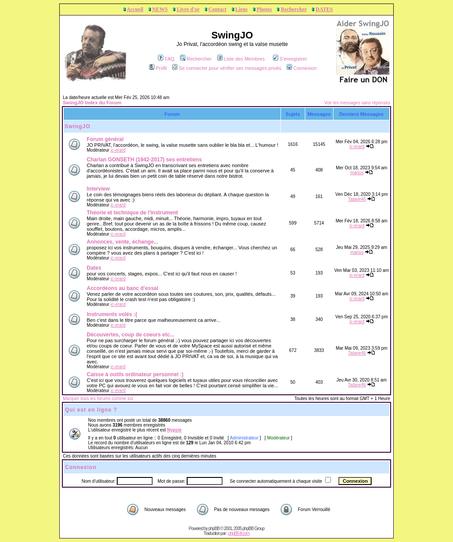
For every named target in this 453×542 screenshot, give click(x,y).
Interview (98, 189)
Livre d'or (188, 9)
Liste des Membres (241, 58)
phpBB (213, 528)
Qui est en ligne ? (91, 410)
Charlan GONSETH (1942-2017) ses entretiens (144, 159)
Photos (264, 9)
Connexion (302, 68)
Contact (217, 9)
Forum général (105, 139)
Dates (94, 268)
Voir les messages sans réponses (357, 102)
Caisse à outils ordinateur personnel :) (135, 374)
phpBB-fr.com (239, 533)
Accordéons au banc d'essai (122, 288)
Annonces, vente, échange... (122, 242)
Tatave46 (357, 199)
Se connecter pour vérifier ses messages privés (226, 68)
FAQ (166, 58)
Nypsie (174, 429)
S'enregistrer (290, 58)
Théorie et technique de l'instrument (132, 213)
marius (357, 172)
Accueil (135, 9)
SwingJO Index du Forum (92, 102)
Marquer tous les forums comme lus (98, 398)
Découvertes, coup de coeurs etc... (130, 335)
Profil (158, 68)
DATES (324, 9)
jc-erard (118, 150)
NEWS (160, 9)
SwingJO (77, 126)
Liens (241, 9)
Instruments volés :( (112, 314)
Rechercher (293, 9)
